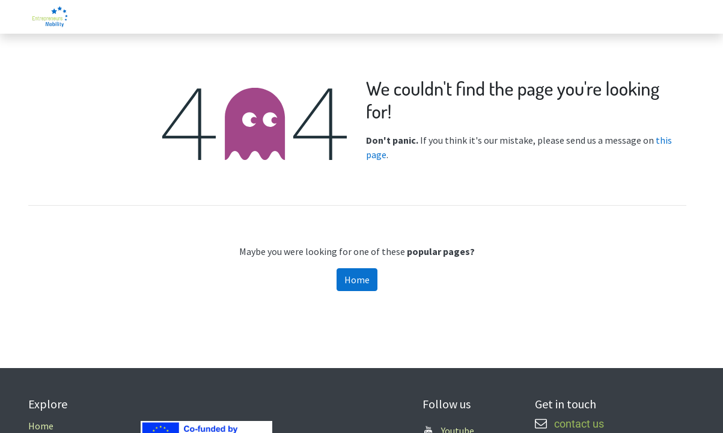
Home (357, 280)
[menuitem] (584, 17)
